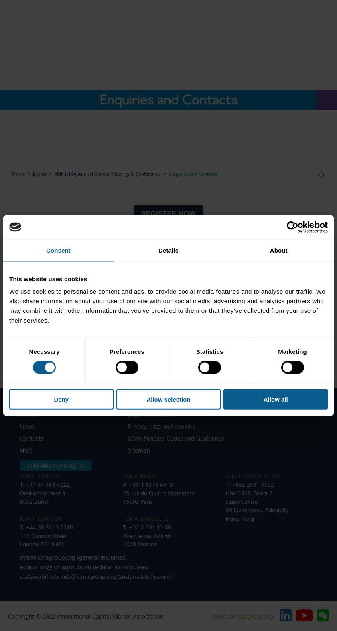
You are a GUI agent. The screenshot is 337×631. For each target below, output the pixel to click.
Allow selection (168, 399)
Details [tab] (168, 250)
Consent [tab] (58, 250)
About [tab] (279, 250)
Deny (61, 399)
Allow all (276, 399)
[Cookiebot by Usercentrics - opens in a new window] (293, 227)
